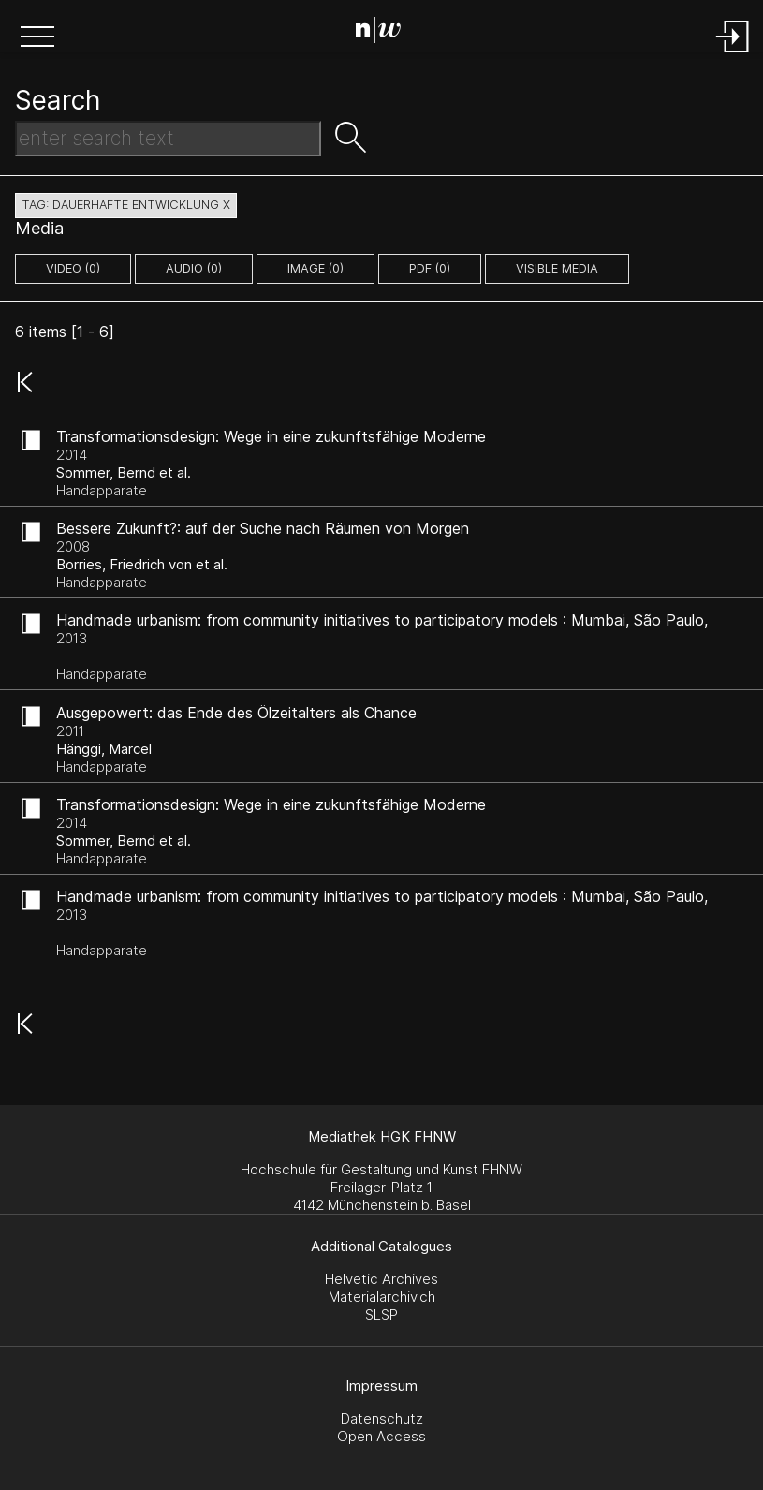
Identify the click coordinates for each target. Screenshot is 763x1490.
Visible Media (557, 268)
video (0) (73, 268)
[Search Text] (168, 138)
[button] (37, 38)
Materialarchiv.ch (382, 1297)
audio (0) (194, 268)
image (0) (315, 268)
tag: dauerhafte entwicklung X (126, 205)
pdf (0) (429, 268)
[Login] (733, 54)
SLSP (381, 1314)
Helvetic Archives (381, 1279)
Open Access (381, 1436)
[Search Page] (385, 33)
